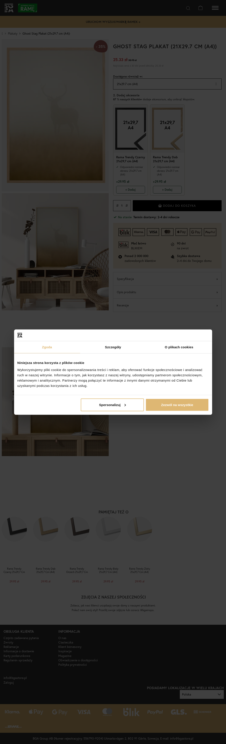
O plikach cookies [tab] (179, 347)
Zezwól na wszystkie (177, 404)
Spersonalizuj (112, 404)
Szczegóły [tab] (113, 347)
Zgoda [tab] (47, 347)
